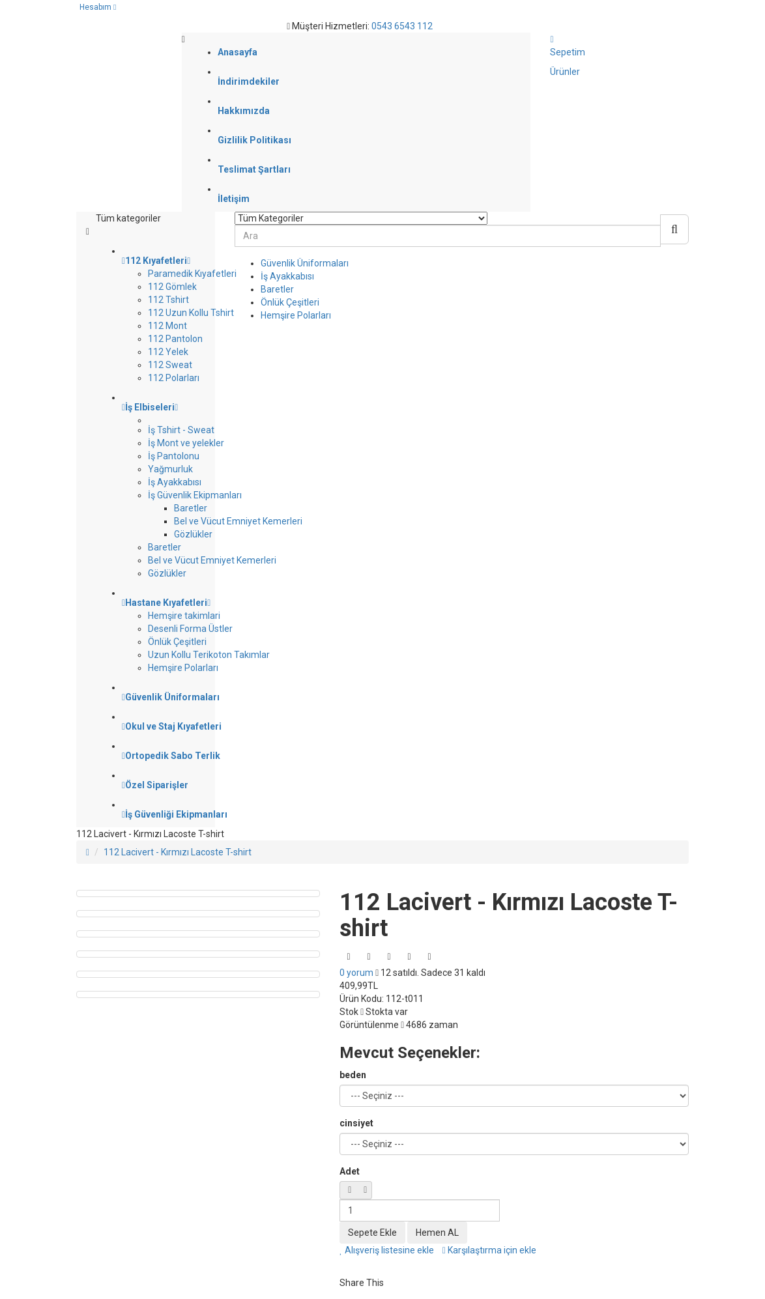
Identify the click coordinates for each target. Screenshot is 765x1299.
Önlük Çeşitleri (177, 641)
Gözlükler (193, 534)
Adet (349, 1171)
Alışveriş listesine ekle (386, 1250)
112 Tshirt (168, 299)
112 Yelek (168, 352)
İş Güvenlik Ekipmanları (195, 495)
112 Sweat (170, 365)
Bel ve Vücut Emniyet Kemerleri (238, 521)
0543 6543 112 (402, 26)
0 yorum (356, 972)
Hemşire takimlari (184, 615)
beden (352, 1075)
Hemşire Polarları (183, 668)
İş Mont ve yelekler (186, 443)
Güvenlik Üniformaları (305, 263)
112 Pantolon (175, 339)
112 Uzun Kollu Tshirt (191, 312)
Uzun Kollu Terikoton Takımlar (209, 655)
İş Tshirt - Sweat (181, 430)
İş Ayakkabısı (174, 482)
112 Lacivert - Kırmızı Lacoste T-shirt (178, 852)
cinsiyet (356, 1123)
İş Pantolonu (173, 456)
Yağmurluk (170, 469)
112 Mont (167, 326)
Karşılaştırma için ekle (489, 1250)
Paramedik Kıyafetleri (192, 273)
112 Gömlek (172, 286)
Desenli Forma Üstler (190, 628)
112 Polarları (173, 378)
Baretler (190, 508)
